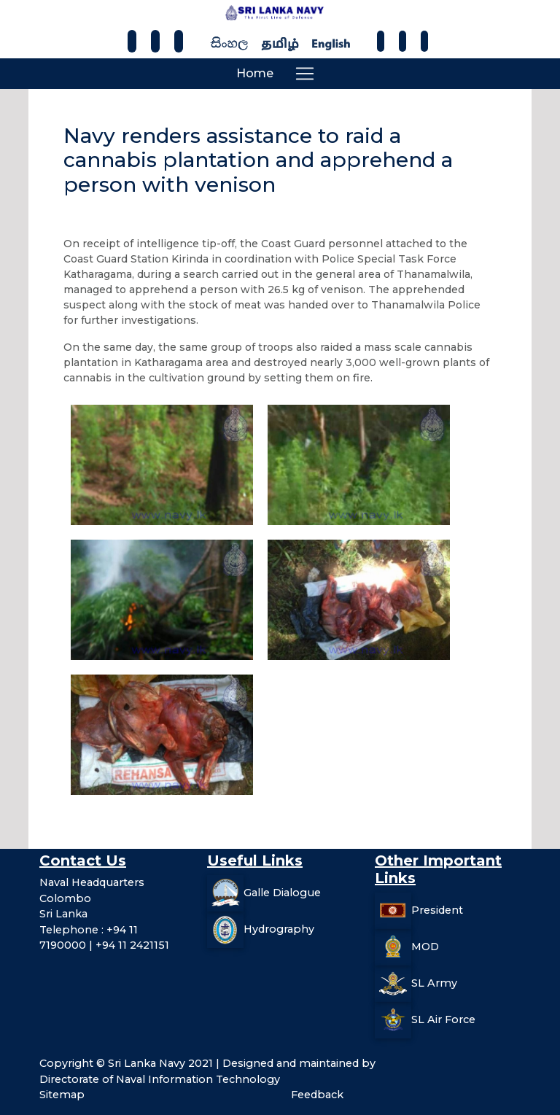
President (437, 910)
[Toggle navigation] (304, 74)
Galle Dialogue (282, 892)
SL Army (434, 983)
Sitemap (62, 1094)
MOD (425, 946)
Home (254, 73)
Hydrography (279, 929)
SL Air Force (443, 1019)
